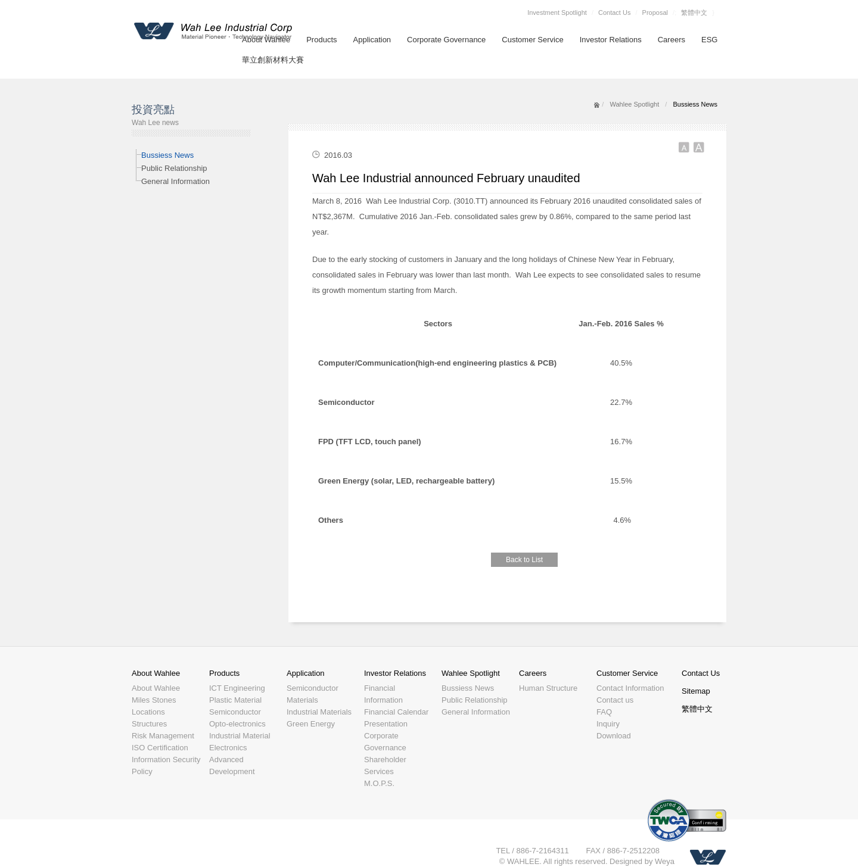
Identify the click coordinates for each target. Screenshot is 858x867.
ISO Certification (160, 747)
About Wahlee (156, 673)
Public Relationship (174, 168)
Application (372, 39)
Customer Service (532, 39)
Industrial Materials (319, 711)
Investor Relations (611, 39)
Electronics (228, 747)
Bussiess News (167, 155)
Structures (149, 723)
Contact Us (614, 12)
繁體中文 (694, 12)
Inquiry (608, 723)
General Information (175, 181)
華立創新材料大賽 (273, 59)
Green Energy (311, 723)
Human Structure (548, 688)
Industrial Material (240, 735)
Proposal (655, 12)
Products (321, 39)
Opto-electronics (237, 723)
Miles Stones (154, 700)
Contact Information (630, 688)
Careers (671, 39)
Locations (148, 711)
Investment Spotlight (557, 12)
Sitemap (696, 691)
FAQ (604, 711)
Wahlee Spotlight (634, 104)
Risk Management (163, 735)
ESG (709, 39)
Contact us (614, 700)
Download (613, 735)
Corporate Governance (446, 39)
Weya (664, 861)
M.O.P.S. (379, 783)
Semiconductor (235, 711)
